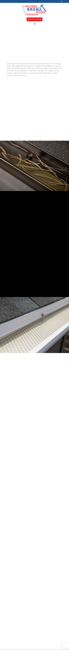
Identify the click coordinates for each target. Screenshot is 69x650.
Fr (61, 1)
